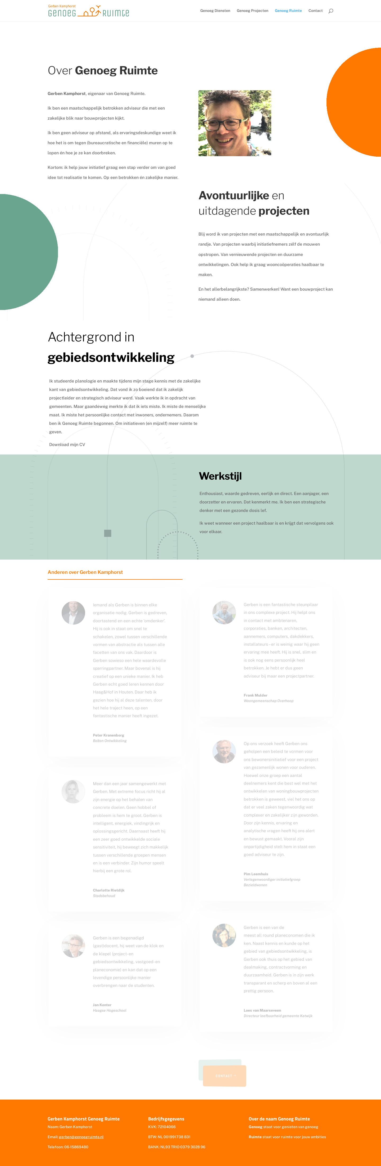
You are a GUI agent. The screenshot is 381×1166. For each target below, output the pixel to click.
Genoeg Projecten (252, 11)
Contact (316, 11)
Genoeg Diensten (215, 11)
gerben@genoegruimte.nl (81, 1137)
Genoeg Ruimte (288, 11)
